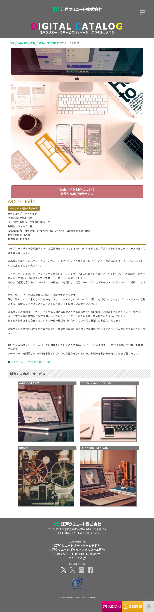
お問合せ (89, 606)
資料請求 (125, 606)
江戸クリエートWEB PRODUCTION (30, 362)
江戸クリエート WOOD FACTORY (77, 554)
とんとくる (77, 558)
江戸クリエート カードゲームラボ (77, 545)
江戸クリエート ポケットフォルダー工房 (77, 549)
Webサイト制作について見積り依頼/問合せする (77, 191)
